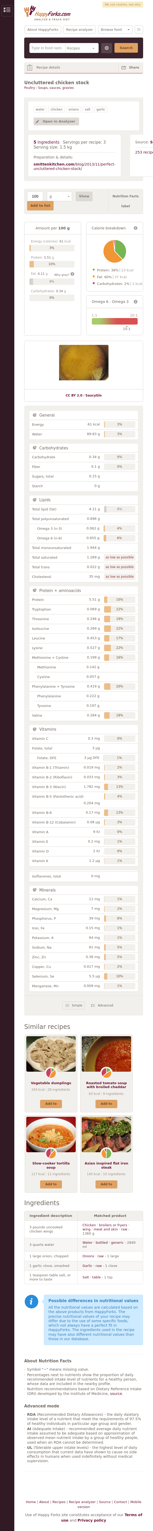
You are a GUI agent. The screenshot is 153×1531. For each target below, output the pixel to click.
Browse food (111, 30)
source (116, 1394)
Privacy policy (92, 1520)
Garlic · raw (92, 1266)
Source (105, 1502)
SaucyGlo (93, 395)
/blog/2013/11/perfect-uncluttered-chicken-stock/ (75, 166)
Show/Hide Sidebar (7, 10)
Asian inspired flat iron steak (106, 1165)
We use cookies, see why (123, 4)
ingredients (47, 142)
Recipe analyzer (79, 30)
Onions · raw (93, 1256)
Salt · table (91, 1277)
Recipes (59, 1502)
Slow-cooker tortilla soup (51, 1165)
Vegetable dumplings (51, 1083)
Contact (120, 1502)
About (44, 1502)
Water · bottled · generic (103, 1243)
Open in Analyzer (59, 121)
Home (31, 1502)
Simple (77, 1005)
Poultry (29, 88)
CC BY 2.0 (74, 395)
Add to (50, 1104)
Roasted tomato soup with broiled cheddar (106, 1085)
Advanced (105, 1005)
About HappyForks (42, 30)
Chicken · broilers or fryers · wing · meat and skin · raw (105, 1227)
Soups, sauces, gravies (56, 88)
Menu (139, 29)
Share (134, 67)
